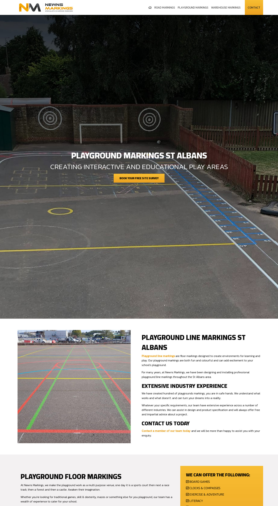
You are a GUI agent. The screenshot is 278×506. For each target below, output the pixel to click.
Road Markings (164, 7)
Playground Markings (193, 7)
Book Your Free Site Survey (139, 178)
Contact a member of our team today (166, 431)
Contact (254, 7)
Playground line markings (158, 356)
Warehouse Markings (226, 7)
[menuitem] (150, 7)
